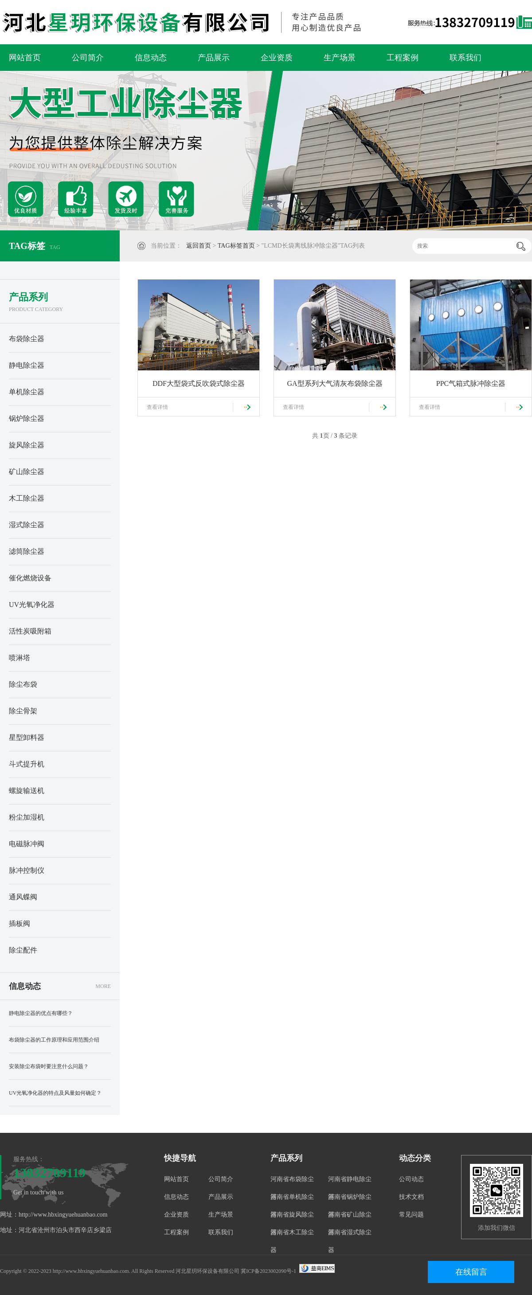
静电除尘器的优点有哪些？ (41, 1013)
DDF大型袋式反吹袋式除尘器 (199, 383)
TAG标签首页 (236, 245)
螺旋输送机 (26, 790)
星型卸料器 (26, 737)
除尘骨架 (23, 711)
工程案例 (403, 57)
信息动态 (151, 57)
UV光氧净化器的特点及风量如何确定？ (55, 1093)
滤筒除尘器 (26, 551)
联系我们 (465, 57)
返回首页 (198, 245)
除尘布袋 (23, 684)
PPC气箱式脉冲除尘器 (470, 383)
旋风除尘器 (26, 445)
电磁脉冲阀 (26, 844)
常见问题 (411, 1214)
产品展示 (214, 57)
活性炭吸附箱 (30, 631)
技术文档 (411, 1197)
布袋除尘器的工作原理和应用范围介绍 (54, 1040)
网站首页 (25, 57)
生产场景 (340, 57)
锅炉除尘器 (26, 418)
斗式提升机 (26, 764)
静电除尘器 (26, 365)
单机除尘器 (26, 392)
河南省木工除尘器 (292, 1241)
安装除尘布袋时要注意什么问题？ (49, 1066)
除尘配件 (23, 950)
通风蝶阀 (23, 897)
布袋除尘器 (26, 338)
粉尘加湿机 (26, 817)
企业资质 (277, 57)
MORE (103, 986)
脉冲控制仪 (26, 870)
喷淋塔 (19, 657)
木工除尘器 (26, 498)
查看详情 (157, 407)
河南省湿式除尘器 (350, 1241)
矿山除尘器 (26, 471)
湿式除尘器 (26, 525)
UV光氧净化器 (32, 604)
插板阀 (19, 923)
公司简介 (88, 57)
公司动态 (411, 1179)
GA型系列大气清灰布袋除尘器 (334, 383)
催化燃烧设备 (30, 578)
